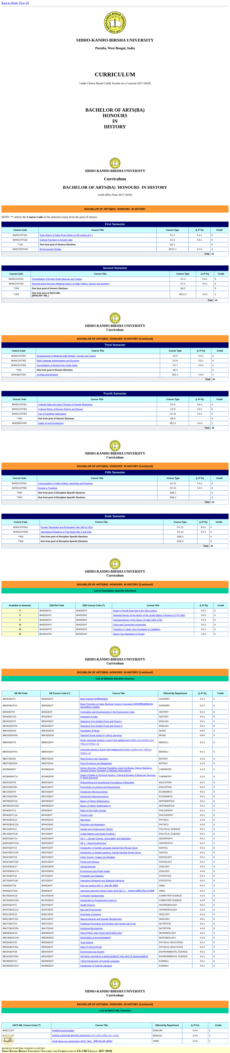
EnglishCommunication (63, 1030)
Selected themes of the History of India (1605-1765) (137, 620)
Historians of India (89, 716)
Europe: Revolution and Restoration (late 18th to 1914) (67, 527)
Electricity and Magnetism (92, 824)
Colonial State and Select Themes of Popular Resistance (65, 404)
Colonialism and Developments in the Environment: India (107, 712)
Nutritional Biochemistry (91, 928)
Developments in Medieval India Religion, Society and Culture (66, 356)
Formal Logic (86, 815)
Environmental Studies (50, 249)
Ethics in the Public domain (93, 810)
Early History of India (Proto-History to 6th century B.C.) (66, 235)
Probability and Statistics (92, 876)
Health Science (87, 905)
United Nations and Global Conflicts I (98, 834)
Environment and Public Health (95, 871)
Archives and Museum (47, 374)
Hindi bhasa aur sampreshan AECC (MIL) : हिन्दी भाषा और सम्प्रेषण (82, 1041)
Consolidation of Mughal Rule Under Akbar (57, 365)
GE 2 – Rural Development (93, 843)
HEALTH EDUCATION (91, 947)
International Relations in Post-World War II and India (66, 532)
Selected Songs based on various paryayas (101, 735)
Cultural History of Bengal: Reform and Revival (60, 409)
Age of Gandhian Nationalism (52, 414)
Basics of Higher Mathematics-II (95, 806)
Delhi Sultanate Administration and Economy (58, 360)
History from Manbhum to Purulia (128, 634)
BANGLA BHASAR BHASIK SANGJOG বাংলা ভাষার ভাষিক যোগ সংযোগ (85, 1035)
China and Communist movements (129, 624)
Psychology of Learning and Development (100, 787)
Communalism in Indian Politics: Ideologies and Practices (65, 483)
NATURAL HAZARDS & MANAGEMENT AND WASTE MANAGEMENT (114, 956)
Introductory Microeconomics (94, 792)
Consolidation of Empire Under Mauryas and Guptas (57, 279)
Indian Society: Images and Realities (97, 857)
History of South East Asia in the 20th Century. (135, 610)
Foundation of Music (90, 730)
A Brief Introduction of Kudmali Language (99, 961)
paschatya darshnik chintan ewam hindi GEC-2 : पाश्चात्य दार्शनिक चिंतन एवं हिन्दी (117, 891)
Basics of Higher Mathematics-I (95, 801)
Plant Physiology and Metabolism (96, 763)
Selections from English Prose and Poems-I (101, 721)
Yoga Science (86, 942)
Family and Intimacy (90, 862)
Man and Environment (90, 910)
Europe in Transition (47, 488)
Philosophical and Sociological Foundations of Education (107, 782)
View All (24, 2)
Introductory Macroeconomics (94, 796)
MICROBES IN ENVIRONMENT (95, 938)
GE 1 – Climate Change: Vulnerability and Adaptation (105, 838)
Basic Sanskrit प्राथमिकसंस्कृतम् (94, 699)
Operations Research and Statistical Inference (102, 880)
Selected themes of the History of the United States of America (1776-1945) (149, 615)
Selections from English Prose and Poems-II (101, 726)
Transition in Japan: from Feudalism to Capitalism (136, 629)
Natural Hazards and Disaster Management (101, 919)
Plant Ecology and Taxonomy (94, 759)
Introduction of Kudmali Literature (96, 966)
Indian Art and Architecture (51, 423)
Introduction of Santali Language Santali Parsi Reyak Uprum (109, 848)
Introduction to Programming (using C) (98, 900)
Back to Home (9, 2)
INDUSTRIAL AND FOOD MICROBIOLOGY (101, 933)
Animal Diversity (88, 866)
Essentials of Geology (90, 914)
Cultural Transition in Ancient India (56, 240)
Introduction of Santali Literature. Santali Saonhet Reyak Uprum (110, 852)
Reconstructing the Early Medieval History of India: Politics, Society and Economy (71, 284)
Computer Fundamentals (92, 895)
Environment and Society (92, 952)
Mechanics (85, 820)
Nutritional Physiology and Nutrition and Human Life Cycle (108, 924)
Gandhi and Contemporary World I (96, 829)
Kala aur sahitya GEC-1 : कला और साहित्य (99, 885)
